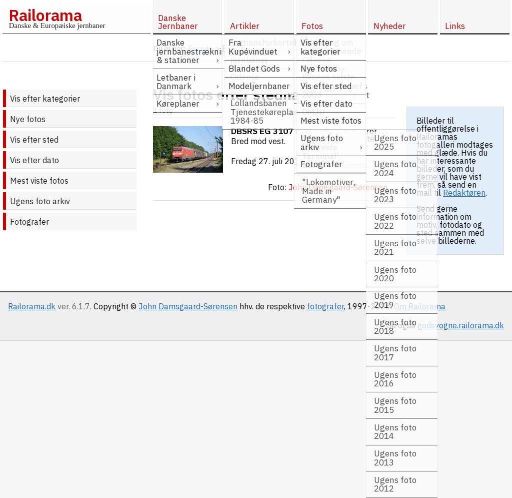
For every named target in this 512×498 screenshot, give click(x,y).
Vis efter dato (34, 160)
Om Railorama (420, 306)
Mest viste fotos (39, 181)
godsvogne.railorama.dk (461, 325)
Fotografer (29, 222)
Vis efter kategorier (45, 99)
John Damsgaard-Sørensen (188, 306)
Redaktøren (464, 193)
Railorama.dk (32, 306)
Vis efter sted (34, 140)
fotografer (325, 306)
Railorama (45, 15)
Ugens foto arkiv (40, 201)
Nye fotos (28, 119)
